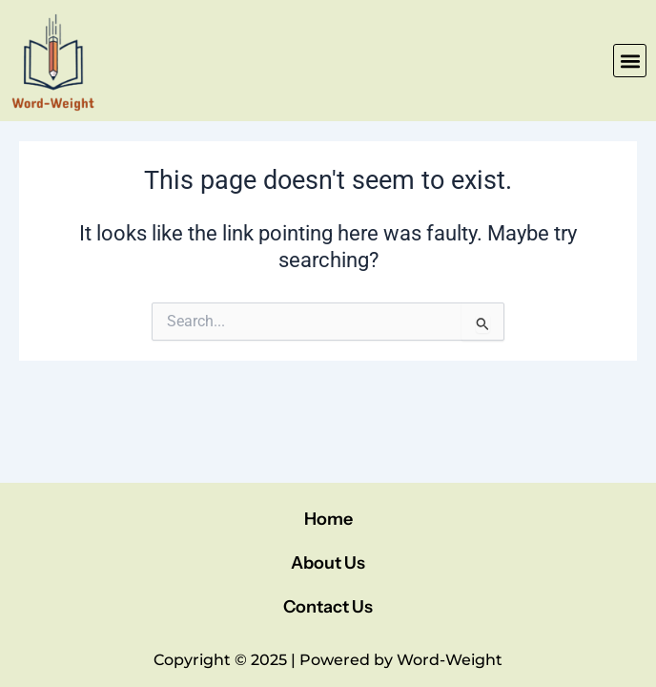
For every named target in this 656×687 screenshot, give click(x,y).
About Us (328, 562)
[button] (629, 60)
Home (328, 519)
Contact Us (328, 606)
